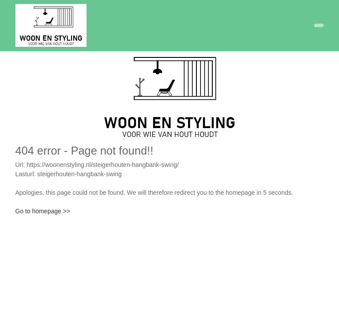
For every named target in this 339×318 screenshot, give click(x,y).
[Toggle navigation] (319, 25)
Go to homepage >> (43, 211)
